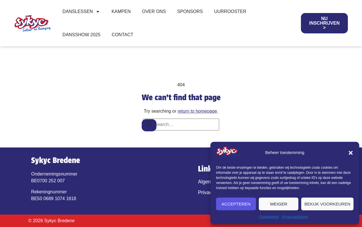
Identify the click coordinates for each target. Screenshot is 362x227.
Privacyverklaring (294, 217)
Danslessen (81, 12)
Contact (122, 34)
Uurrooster (230, 11)
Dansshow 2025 (81, 34)
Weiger (278, 204)
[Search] (149, 125)
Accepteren (236, 204)
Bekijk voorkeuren (327, 204)
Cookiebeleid (269, 217)
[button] (351, 153)
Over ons (154, 11)
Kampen (121, 11)
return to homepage (197, 111)
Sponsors (190, 11)
